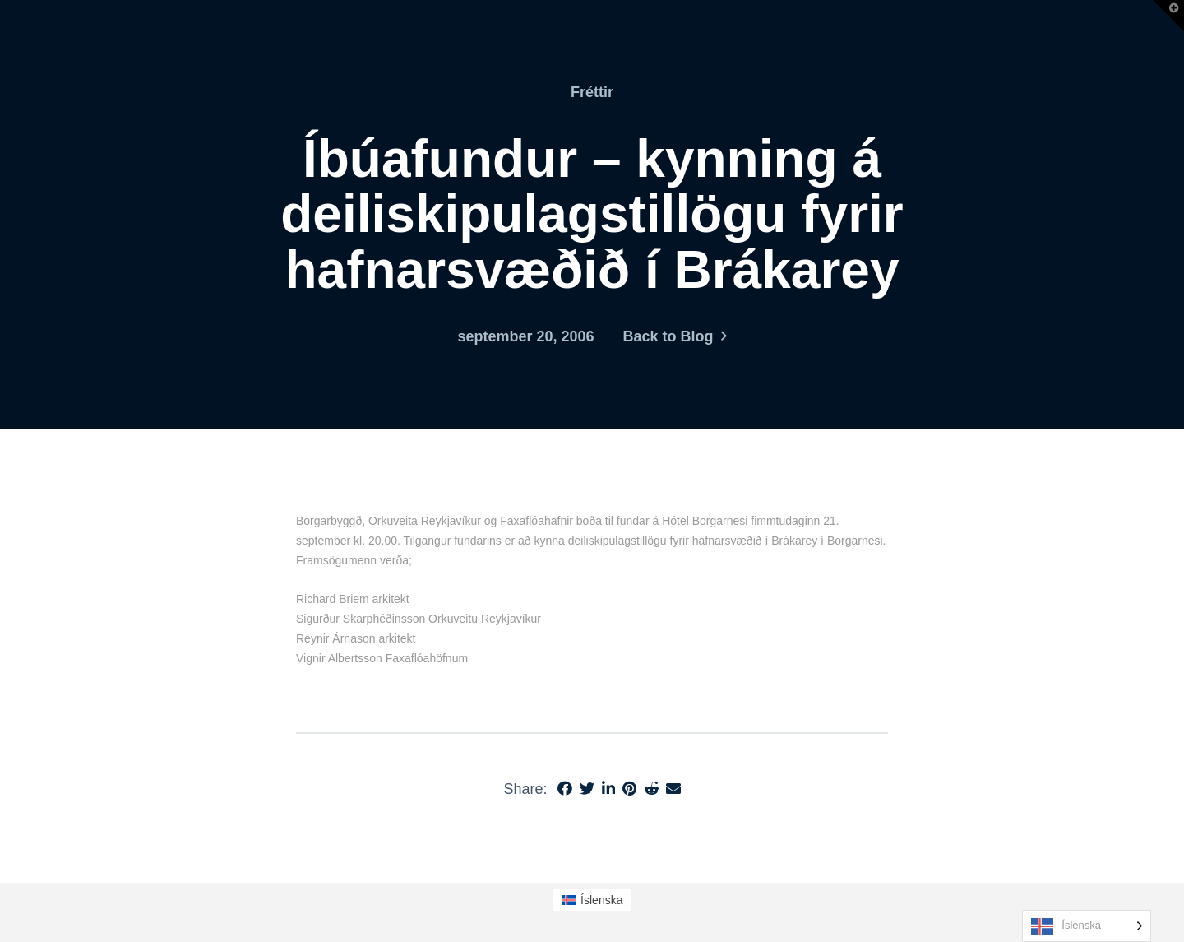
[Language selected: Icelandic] (1086, 926)
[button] (1168, 15)
